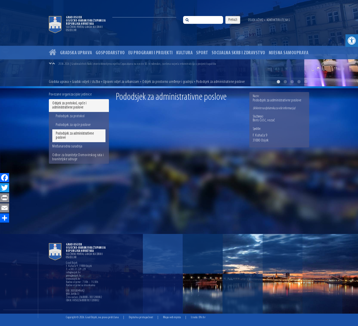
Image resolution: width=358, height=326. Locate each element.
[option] (179, 43)
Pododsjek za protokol (70, 116)
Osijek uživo (255, 20)
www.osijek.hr (73, 279)
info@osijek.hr (73, 272)
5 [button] (305, 81)
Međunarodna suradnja (67, 146)
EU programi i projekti (150, 53)
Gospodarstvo (110, 53)
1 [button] (278, 81)
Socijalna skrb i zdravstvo (238, 53)
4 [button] (299, 81)
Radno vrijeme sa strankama (80, 285)
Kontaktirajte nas (278, 20)
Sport (202, 53)
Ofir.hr (202, 317)
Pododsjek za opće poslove (73, 125)
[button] (351, 40)
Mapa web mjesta (172, 317)
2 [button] (285, 81)
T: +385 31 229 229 (76, 269)
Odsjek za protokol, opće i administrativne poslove (69, 105)
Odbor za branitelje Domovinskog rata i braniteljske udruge (78, 157)
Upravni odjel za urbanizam (121, 82)
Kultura (184, 53)
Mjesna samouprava (289, 53)
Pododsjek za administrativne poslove (75, 135)
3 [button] (292, 81)
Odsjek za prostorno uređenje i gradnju (167, 82)
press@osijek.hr (74, 275)
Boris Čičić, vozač (264, 120)
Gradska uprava (76, 53)
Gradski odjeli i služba (86, 82)
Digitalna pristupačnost (141, 317)
